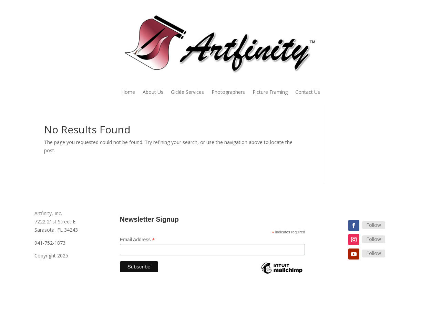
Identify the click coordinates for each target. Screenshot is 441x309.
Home (128, 92)
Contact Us (307, 92)
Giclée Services (187, 92)
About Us (153, 92)
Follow (373, 225)
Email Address (137, 239)
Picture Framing (270, 92)
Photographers (228, 92)
